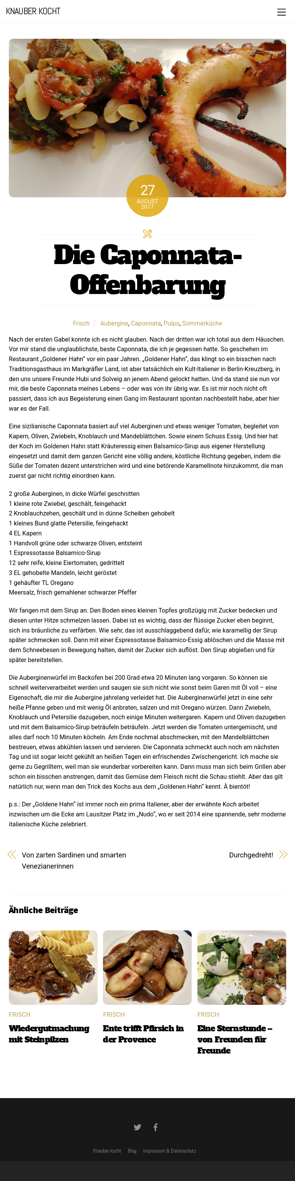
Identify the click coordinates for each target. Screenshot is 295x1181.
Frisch (81, 323)
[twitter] (137, 1126)
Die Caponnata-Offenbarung (147, 270)
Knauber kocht (107, 1150)
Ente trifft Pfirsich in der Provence (143, 1034)
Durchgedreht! (251, 855)
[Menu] (281, 12)
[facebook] (155, 1126)
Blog (132, 1150)
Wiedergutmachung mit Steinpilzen (49, 1034)
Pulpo (171, 323)
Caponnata (146, 323)
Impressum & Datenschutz (169, 1150)
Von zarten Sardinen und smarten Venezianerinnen (74, 861)
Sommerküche (202, 323)
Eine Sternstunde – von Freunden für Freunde (234, 1039)
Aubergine (114, 323)
